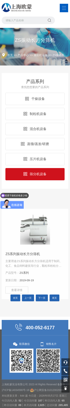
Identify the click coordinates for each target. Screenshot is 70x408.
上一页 (30, 298)
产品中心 (23, 55)
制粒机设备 (35, 114)
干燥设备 (35, 99)
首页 (10, 55)
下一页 (40, 298)
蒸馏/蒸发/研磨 (35, 144)
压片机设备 (35, 159)
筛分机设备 (41, 55)
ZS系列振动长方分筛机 (22, 285)
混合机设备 (35, 129)
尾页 (49, 298)
